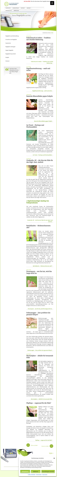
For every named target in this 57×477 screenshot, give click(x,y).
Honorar (7, 61)
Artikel (34, 8)
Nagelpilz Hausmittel (10, 53)
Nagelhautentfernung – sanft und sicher (42, 90)
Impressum (44, 474)
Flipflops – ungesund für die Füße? (44, 440)
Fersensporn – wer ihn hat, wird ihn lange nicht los (40, 308)
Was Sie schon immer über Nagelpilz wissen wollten (38, 1)
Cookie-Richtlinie (31, 474)
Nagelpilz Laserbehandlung (12, 36)
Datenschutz (39, 474)
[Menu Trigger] (52, 3)
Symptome (8, 43)
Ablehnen (35, 471)
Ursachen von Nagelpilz (11, 39)
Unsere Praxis (15, 8)
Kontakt (23, 8)
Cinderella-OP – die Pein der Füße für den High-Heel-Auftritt (40, 221)
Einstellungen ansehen (48, 471)
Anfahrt (29, 8)
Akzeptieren (25, 471)
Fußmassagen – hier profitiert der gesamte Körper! (40, 350)
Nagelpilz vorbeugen (10, 46)
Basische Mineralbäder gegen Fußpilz (43, 121)
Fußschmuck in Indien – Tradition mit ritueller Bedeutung (42, 62)
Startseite (8, 8)
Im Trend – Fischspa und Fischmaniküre (43, 155)
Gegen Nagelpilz (9, 50)
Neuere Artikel (47, 446)
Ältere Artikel (32, 445)
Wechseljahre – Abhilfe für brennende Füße (42, 399)
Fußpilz (7, 57)
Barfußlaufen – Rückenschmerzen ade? (43, 266)
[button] (54, 458)
